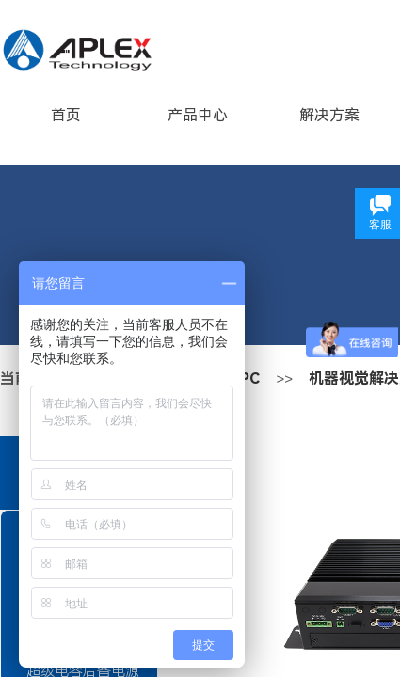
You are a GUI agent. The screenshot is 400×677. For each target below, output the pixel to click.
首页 (66, 115)
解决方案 (329, 115)
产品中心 (198, 115)
